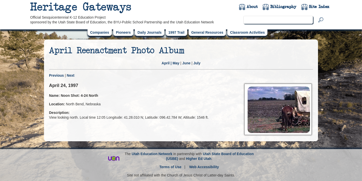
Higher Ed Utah (198, 159)
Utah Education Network (152, 154)
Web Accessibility (204, 167)
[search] (278, 20)
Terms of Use (170, 167)
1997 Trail (176, 32)
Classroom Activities (247, 32)
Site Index (319, 7)
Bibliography (283, 7)
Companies (99, 32)
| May (170, 63)
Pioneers (123, 32)
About (252, 7)
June (186, 63)
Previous (56, 75)
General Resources (207, 32)
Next (70, 75)
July (196, 63)
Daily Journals (150, 32)
